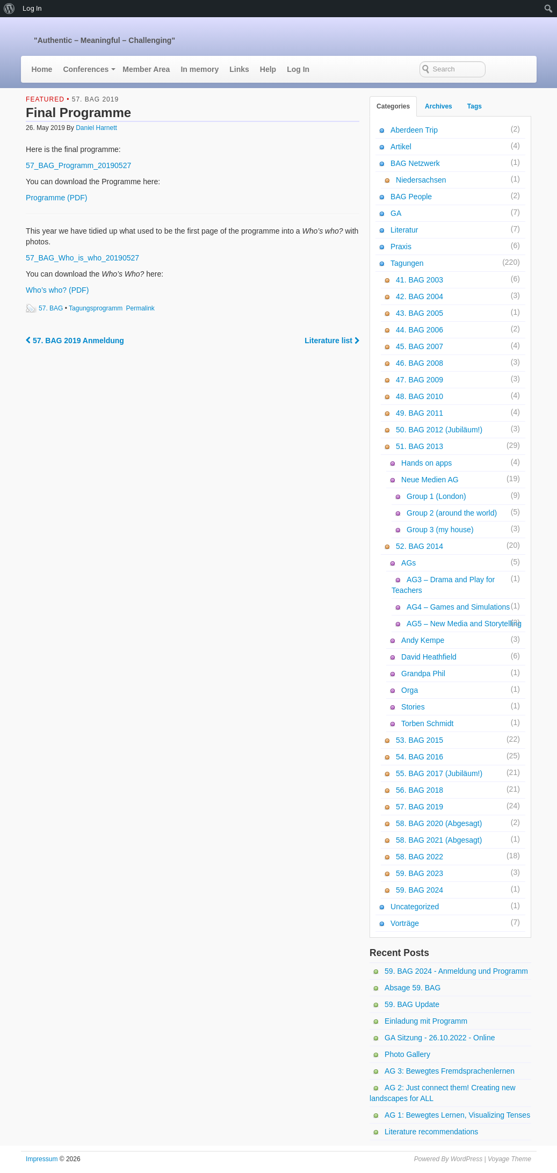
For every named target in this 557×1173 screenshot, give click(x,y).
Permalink (140, 308)
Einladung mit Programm (426, 1021)
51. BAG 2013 (419, 446)
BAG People (411, 196)
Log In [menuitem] (32, 8)
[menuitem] (9, 8)
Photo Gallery (407, 1054)
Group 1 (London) (436, 496)
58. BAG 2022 (419, 856)
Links (239, 69)
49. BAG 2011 (419, 413)
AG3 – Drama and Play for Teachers (443, 585)
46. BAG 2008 (419, 363)
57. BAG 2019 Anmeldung (75, 340)
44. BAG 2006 (419, 329)
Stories (413, 707)
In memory (199, 69)
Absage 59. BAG (412, 987)
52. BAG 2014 (419, 546)
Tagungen (407, 263)
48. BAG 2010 (419, 396)
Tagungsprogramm (95, 308)
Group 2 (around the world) (452, 513)
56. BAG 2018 (419, 790)
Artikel (400, 146)
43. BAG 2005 (419, 313)
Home (42, 69)
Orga (409, 690)
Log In (298, 69)
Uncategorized (414, 906)
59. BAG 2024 (419, 890)
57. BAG (51, 308)
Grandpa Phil (423, 673)
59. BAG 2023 (419, 873)
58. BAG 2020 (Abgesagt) (439, 823)
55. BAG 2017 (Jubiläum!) (439, 773)
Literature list (332, 340)
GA (395, 213)
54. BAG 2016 (419, 756)
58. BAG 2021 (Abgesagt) (439, 840)
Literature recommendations (431, 1131)
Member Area (146, 69)
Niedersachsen (421, 180)
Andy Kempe (422, 640)
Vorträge (404, 923)
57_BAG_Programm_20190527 (78, 165)
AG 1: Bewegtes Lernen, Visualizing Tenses (457, 1115)
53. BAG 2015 (419, 740)
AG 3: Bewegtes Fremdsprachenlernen (450, 1071)
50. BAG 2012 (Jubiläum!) (439, 429)
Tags (474, 106)
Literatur (404, 230)
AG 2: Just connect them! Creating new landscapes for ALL (443, 1093)
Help (268, 69)
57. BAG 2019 (95, 99)
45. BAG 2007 (419, 346)
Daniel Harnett (96, 128)
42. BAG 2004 (419, 296)
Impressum (41, 1159)
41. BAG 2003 (419, 280)
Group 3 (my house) (440, 529)
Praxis (400, 246)
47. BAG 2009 (419, 379)
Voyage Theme (509, 1159)
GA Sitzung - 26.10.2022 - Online (440, 1037)
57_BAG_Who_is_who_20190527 (82, 258)
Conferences (85, 69)
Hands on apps (426, 463)
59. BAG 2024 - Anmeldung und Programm (456, 971)
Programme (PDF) (56, 197)
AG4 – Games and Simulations (458, 607)
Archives (438, 106)
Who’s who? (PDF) (57, 290)
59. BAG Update (412, 1004)
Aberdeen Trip (414, 130)
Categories (393, 106)
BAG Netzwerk (415, 163)
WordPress (466, 1159)
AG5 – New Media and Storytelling (464, 623)
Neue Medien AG (430, 479)
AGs (408, 563)
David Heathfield (429, 657)
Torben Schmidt (427, 723)
